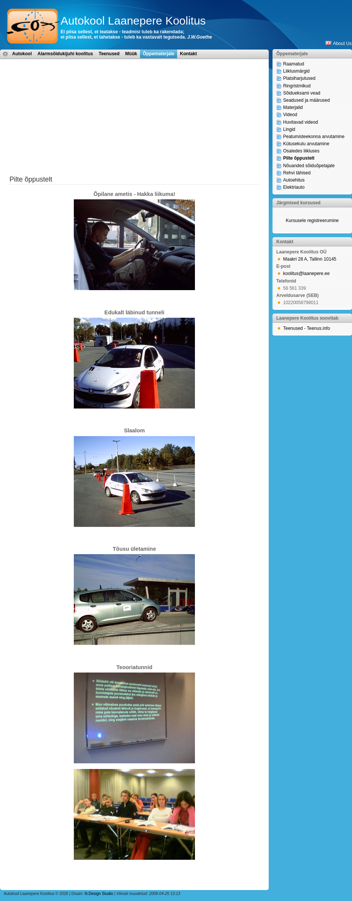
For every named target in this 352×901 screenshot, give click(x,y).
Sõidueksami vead (301, 93)
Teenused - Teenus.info (306, 328)
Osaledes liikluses (301, 151)
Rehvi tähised (297, 173)
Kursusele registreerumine (312, 220)
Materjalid (293, 107)
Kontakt (188, 53)
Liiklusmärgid (296, 71)
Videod (290, 114)
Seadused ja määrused (306, 100)
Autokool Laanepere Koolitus (133, 20)
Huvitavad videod (300, 122)
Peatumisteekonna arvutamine (313, 136)
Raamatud (293, 64)
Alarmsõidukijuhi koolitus (65, 53)
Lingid (289, 129)
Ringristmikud (297, 86)
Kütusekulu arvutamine (306, 143)
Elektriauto (294, 187)
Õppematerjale (158, 53)
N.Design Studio (99, 894)
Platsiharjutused (299, 78)
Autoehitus (294, 180)
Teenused (109, 53)
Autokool (22, 53)
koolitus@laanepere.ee (306, 273)
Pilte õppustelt (299, 158)
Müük (131, 53)
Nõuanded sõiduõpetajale (309, 165)
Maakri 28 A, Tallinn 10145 (309, 259)
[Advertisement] (134, 122)
